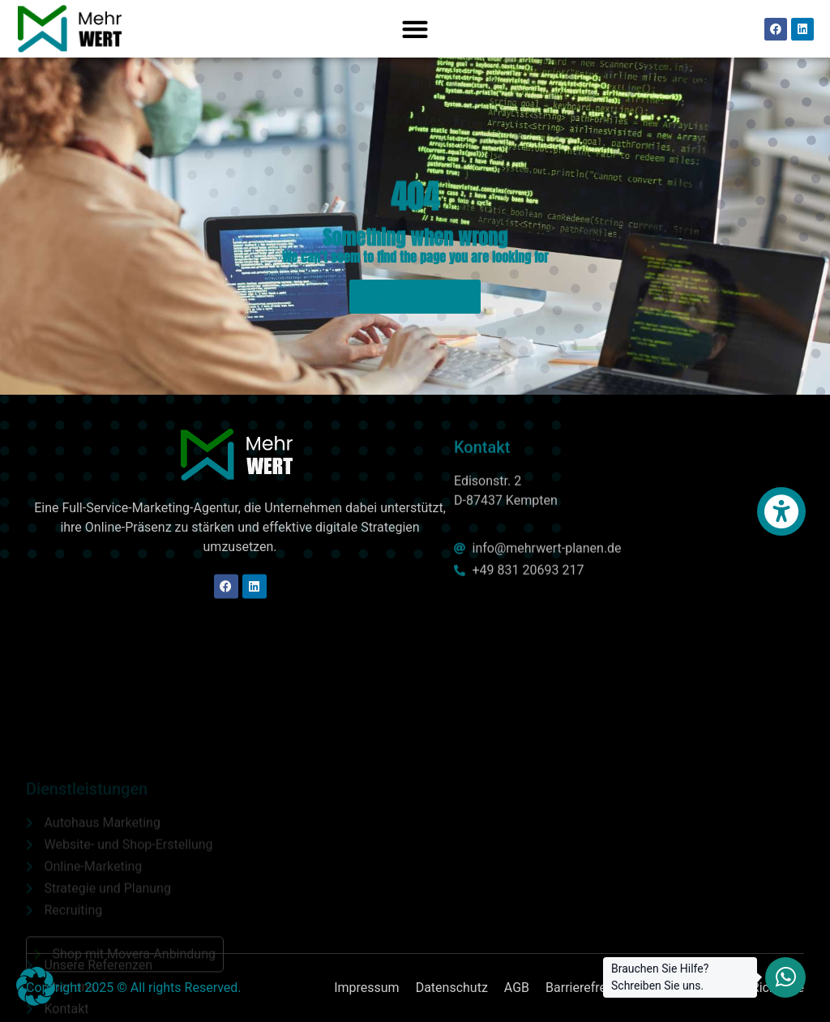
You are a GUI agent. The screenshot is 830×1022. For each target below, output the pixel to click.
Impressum (367, 987)
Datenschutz (452, 987)
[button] (414, 28)
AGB (516, 987)
